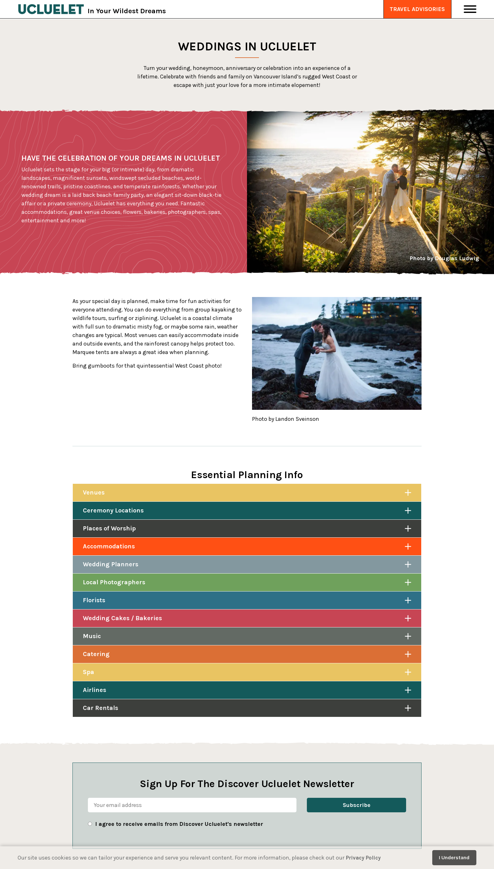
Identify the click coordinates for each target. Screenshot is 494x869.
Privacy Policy (365, 857)
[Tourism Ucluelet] (53, 9)
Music (92, 636)
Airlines (94, 690)
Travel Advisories (417, 9)
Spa (88, 672)
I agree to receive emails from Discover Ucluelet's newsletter (179, 823)
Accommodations (109, 546)
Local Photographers (114, 582)
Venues (94, 492)
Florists (94, 600)
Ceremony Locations (113, 510)
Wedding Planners (110, 564)
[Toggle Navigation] (470, 9)
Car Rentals (100, 708)
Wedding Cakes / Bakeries (122, 618)
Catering (96, 654)
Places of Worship (109, 528)
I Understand (454, 857)
